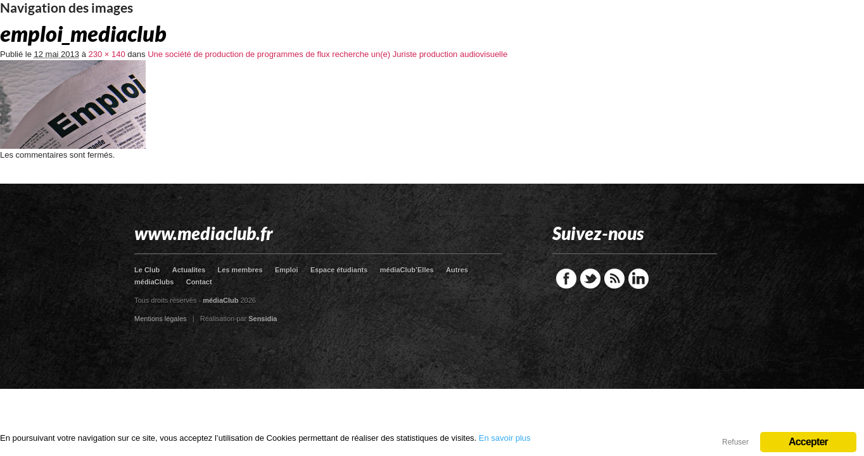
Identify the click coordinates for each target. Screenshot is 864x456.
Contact (199, 282)
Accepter (808, 441)
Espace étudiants (338, 270)
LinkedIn (638, 279)
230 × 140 (107, 54)
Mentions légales (160, 318)
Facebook (566, 279)
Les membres (240, 270)
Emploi (286, 270)
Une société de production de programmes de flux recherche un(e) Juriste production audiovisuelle (327, 54)
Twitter (590, 279)
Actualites (189, 270)
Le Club (147, 270)
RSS (614, 279)
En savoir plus (505, 438)
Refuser (735, 442)
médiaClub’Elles (407, 270)
